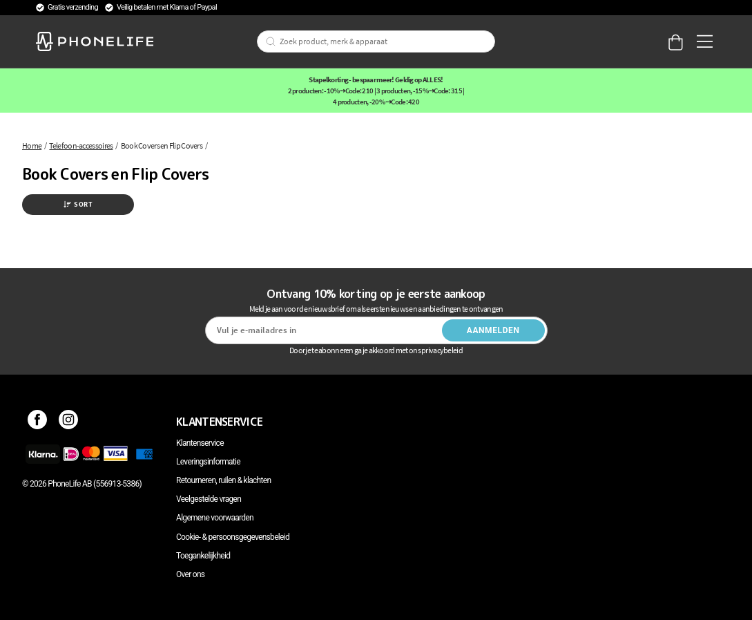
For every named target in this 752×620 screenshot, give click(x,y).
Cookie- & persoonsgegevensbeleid (232, 537)
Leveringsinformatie (208, 462)
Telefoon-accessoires (81, 145)
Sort (78, 204)
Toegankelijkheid (203, 556)
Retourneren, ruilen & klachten (223, 480)
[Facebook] (38, 421)
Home (31, 145)
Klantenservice (200, 443)
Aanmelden (493, 330)
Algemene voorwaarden (214, 518)
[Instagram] (69, 421)
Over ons (190, 574)
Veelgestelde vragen (208, 499)
